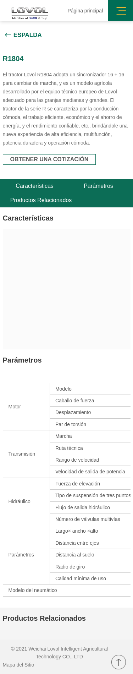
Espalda (27, 35)
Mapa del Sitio (18, 665)
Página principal (85, 10)
